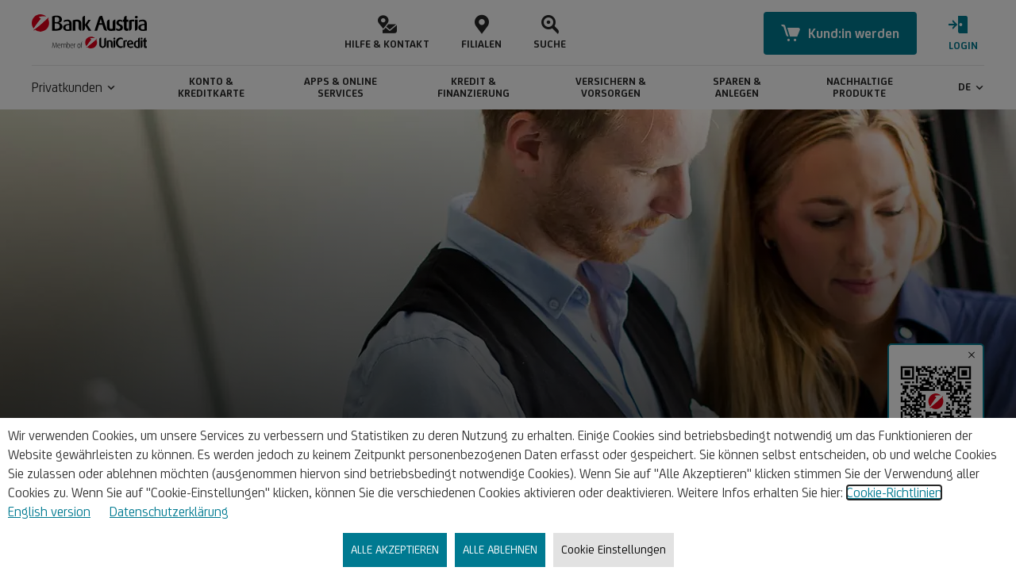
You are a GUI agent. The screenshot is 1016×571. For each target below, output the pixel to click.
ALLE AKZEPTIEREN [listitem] (395, 549)
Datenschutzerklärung (169, 511)
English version (49, 511)
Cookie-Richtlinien (894, 492)
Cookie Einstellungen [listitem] (613, 549)
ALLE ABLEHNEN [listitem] (500, 549)
